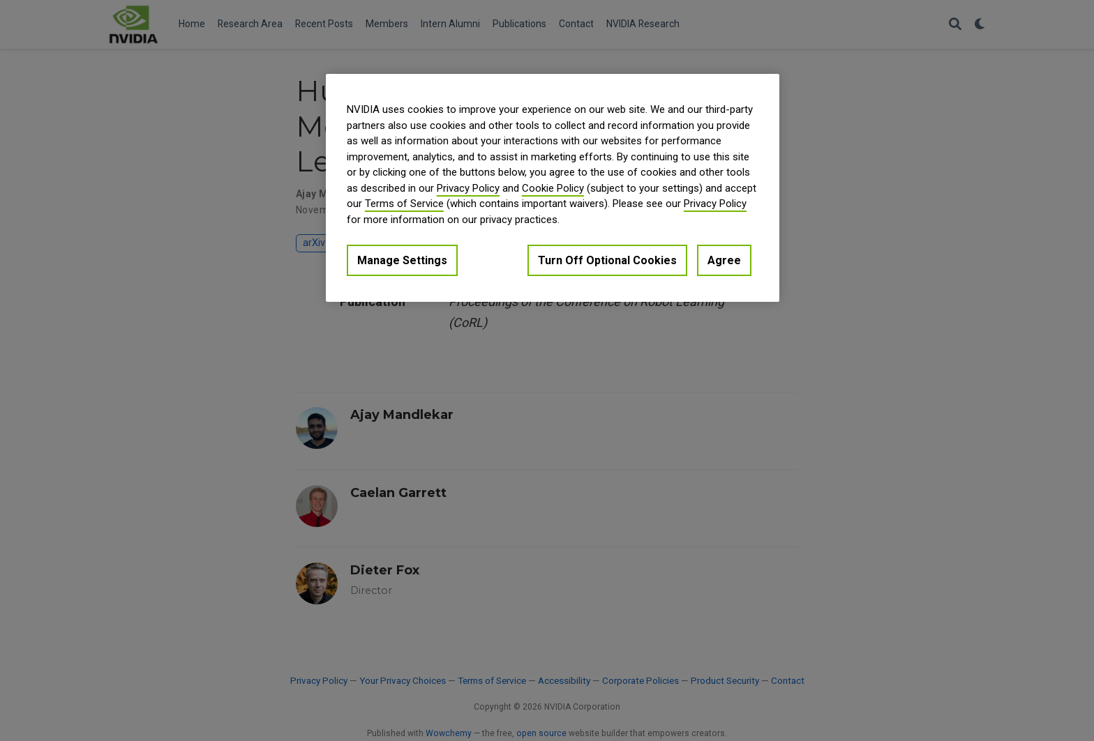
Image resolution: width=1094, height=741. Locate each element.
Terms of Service (404, 203)
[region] (552, 188)
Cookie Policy (553, 188)
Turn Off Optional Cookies (607, 260)
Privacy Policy (468, 188)
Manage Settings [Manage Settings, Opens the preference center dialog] (402, 260)
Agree (724, 260)
